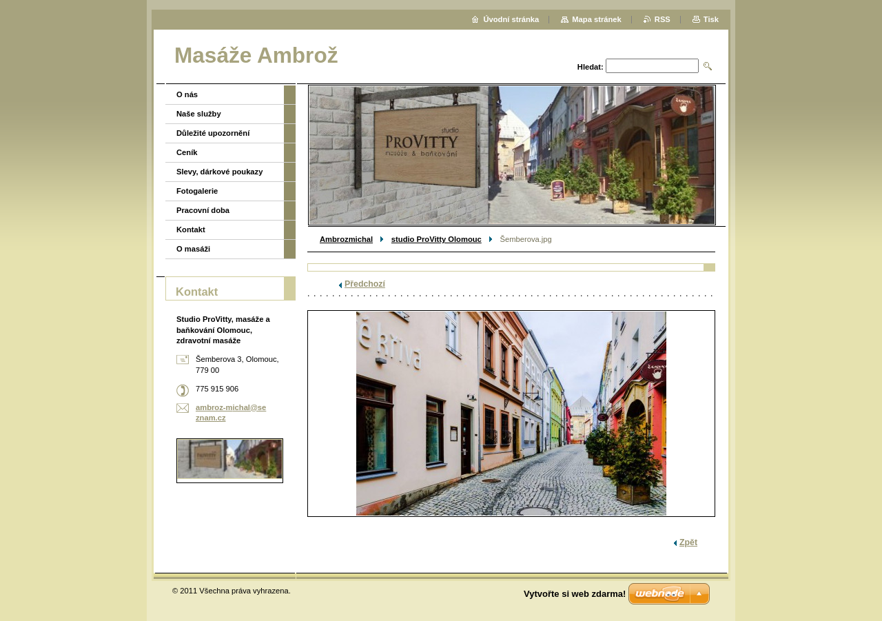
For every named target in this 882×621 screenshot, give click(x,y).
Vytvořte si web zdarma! (575, 594)
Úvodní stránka (511, 19)
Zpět (688, 542)
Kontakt (190, 229)
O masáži (193, 249)
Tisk (711, 19)
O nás (187, 94)
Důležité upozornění (212, 133)
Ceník (186, 152)
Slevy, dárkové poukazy (219, 171)
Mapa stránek (597, 19)
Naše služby (198, 114)
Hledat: (590, 67)
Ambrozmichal (346, 239)
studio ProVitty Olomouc (436, 239)
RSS (662, 19)
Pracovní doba (202, 210)
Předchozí (365, 284)
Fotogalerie (197, 191)
